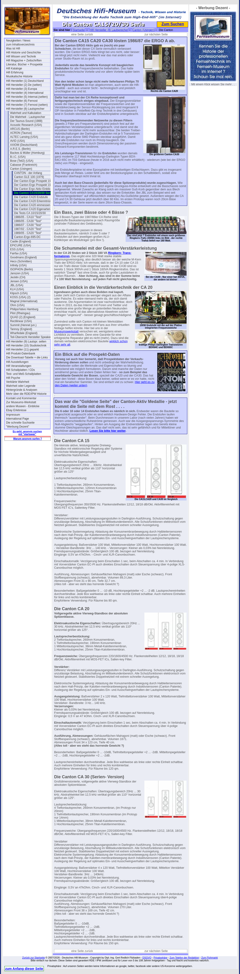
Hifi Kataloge (14, 68)
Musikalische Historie (19, 76)
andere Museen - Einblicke (22, 406)
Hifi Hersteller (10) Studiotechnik (26, 345)
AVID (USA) (17, 141)
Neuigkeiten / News (18, 40)
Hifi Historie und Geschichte (23, 52)
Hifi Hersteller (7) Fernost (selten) (27, 104)
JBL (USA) (16, 285)
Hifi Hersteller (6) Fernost (22, 100)
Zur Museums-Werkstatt (21, 402)
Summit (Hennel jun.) (23, 325)
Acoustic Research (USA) (26, 125)
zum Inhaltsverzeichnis (20, 44)
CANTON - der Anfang (28, 173)
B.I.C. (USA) (18, 156)
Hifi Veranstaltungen (18, 366)
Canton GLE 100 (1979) (29, 177)
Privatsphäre (160, 957)
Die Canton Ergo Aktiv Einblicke (34, 189)
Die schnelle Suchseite (20, 422)
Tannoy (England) (21, 329)
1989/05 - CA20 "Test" (28, 233)
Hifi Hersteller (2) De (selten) (24, 84)
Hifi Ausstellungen (17, 362)
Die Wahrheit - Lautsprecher (27, 117)
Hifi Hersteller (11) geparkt (22, 349)
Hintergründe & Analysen (21, 389)
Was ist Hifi (13, 48)
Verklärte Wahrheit (17, 382)
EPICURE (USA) (20, 245)
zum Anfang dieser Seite (24, 968)
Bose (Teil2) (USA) (21, 160)
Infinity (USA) (18, 265)
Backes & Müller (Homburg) (27, 152)
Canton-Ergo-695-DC (27, 237)
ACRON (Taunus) (21, 133)
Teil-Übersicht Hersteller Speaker (30, 337)
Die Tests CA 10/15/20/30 (30, 213)
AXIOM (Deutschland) (24, 145)
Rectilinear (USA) (21, 321)
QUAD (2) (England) (22, 317)
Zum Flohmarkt (209, 957)
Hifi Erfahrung (14, 72)
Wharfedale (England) (24, 333)
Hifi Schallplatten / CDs (20, 370)
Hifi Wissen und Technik (21, 56)
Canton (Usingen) (21, 168)
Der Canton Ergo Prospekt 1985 (34, 185)
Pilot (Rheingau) (20, 313)
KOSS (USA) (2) (20, 297)
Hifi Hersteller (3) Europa (21, 88)
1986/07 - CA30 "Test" (28, 225)
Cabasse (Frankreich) (23, 164)
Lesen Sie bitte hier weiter (108, 430)
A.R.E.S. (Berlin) (20, 148)
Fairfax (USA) (18, 253)
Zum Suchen (172, 24)
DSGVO (146, 957)
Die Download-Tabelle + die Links (27, 357)
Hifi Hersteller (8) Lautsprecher (25, 108)
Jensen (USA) (19, 281)
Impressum (13, 414)
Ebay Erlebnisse (16, 410)
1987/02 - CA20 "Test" (28, 229)
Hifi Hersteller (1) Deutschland (25, 81)
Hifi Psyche (13, 378)
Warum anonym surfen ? (27, 438)
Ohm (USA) (17, 305)
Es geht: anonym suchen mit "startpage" (27, 433)
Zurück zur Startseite (33, 957)
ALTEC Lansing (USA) (24, 137)
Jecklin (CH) (17, 277)
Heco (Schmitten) (21, 261)
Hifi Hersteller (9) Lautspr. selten (26, 341)
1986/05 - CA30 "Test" (28, 221)
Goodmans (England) (23, 257)
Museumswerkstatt (66, 331)
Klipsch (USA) (19, 293)
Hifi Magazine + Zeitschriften (24, 60)
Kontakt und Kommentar (21, 398)
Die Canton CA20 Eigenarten (32, 209)
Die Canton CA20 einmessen (32, 205)
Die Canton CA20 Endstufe (31, 197)
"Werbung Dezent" (17, 426)
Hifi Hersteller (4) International (24, 92)
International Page (17, 418)
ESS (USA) (17, 249)
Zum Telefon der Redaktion (184, 957)
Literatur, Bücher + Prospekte (24, 64)
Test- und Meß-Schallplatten (23, 374)
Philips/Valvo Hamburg (24, 309)
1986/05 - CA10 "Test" (28, 217)
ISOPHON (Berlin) (21, 269)
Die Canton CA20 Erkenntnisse (33, 201)
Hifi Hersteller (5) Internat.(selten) (27, 96)
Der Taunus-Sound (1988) (26, 121)
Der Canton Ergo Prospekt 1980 (34, 181)
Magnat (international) (24, 301)
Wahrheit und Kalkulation (25, 113)
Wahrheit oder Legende (20, 385)
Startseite (79, 30)
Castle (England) (20, 241)
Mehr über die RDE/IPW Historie (26, 393)
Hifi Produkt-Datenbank (20, 353)
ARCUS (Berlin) (20, 129)
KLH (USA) (17, 289)
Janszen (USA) (19, 273)
